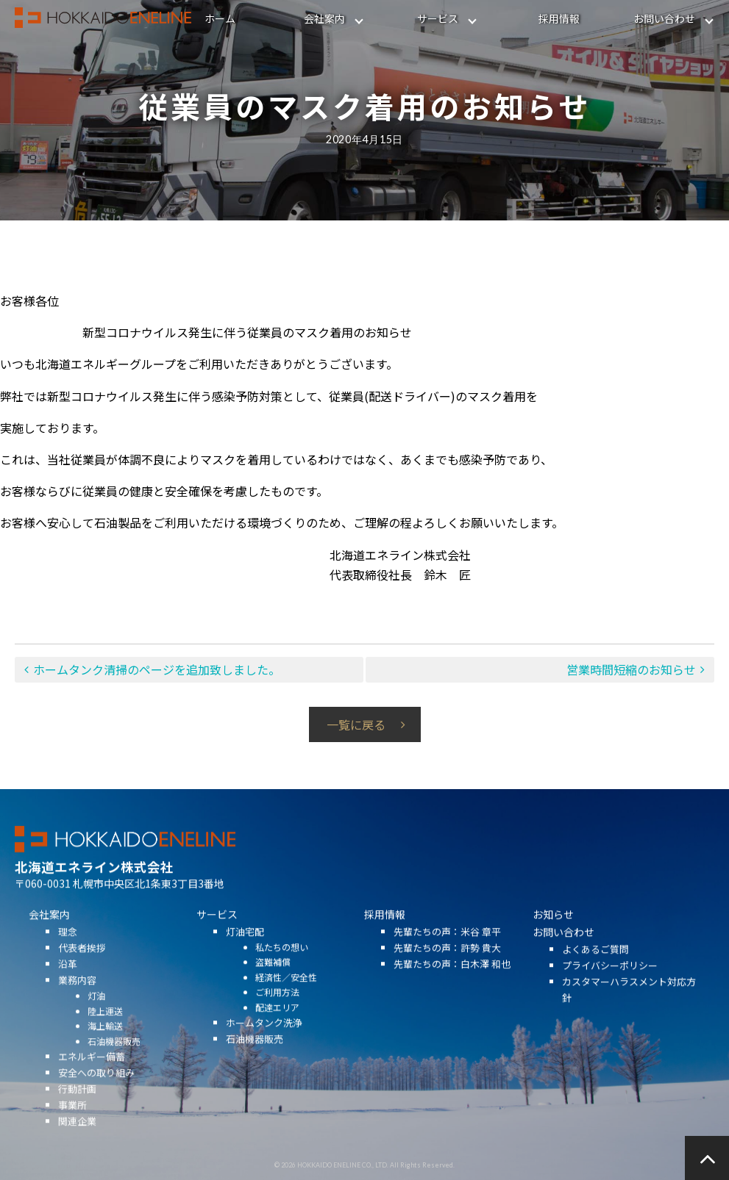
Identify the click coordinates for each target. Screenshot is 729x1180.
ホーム (220, 18)
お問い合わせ (664, 18)
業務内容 (77, 1005)
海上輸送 (105, 1051)
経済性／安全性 (286, 1002)
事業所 (72, 1130)
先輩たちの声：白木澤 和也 (452, 989)
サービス (437, 18)
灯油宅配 (245, 957)
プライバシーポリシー (610, 990)
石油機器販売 (114, 1066)
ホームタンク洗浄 (264, 1048)
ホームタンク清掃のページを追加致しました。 (156, 669)
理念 (67, 957)
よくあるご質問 (595, 974)
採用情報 (559, 18)
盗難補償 (273, 987)
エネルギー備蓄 (91, 1082)
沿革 (67, 989)
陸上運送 (105, 1035)
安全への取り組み (96, 1098)
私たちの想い (281, 972)
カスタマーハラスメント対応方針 (629, 1014)
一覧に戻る (356, 724)
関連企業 (77, 1147)
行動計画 (77, 1114)
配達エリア (277, 1032)
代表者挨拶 (82, 973)
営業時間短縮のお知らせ (631, 669)
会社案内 (324, 18)
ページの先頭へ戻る (707, 1158)
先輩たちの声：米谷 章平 (447, 957)
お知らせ (553, 939)
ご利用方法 (277, 1017)
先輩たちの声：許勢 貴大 (447, 973)
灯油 (96, 1021)
